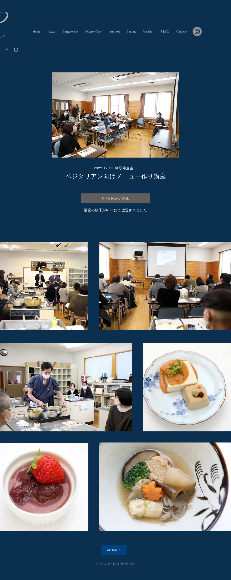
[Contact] (114, 550)
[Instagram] (197, 31)
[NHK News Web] (115, 198)
